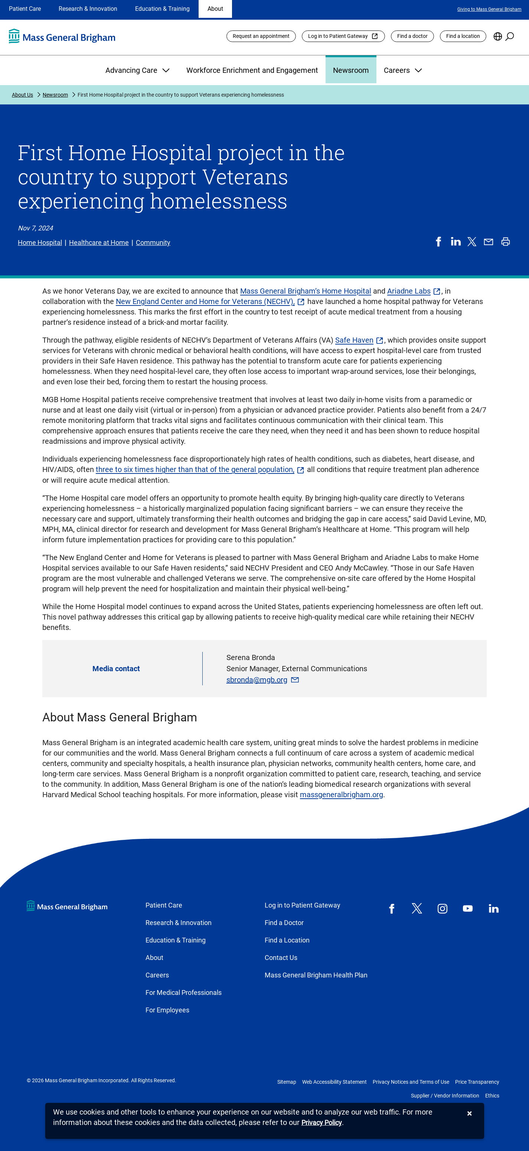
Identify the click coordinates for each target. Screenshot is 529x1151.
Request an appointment (261, 36)
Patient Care (25, 8)
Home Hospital (40, 242)
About (215, 8)
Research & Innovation (88, 8)
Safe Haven (354, 340)
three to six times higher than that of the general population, (195, 469)
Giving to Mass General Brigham (489, 9)
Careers (404, 70)
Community (153, 242)
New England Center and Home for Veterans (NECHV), (205, 301)
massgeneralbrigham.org (341, 794)
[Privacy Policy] (321, 1123)
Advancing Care (138, 70)
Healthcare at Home (99, 242)
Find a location (463, 36)
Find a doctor (412, 36)
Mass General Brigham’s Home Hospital (305, 291)
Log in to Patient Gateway (338, 36)
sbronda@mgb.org (256, 679)
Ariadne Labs (409, 291)
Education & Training (162, 8)
